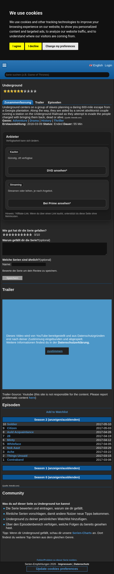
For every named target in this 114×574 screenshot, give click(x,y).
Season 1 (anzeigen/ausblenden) (57, 470)
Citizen (12, 430)
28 (8, 438)
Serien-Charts (82, 535)
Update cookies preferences (57, 571)
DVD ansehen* (57, 170)
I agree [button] (17, 46)
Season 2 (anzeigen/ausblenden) (57, 422)
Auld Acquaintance (20, 434)
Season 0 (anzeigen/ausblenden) (57, 479)
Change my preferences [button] (60, 46)
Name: (6, 266)
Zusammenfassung (17, 102)
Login (108, 65)
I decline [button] (33, 46)
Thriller (59, 120)
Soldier (12, 426)
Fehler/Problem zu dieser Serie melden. (57, 562)
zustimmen (55, 353)
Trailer (39, 102)
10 (30, 234)
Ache (10, 454)
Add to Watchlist (57, 414)
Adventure (20, 120)
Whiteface (14, 446)
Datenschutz (81, 566)
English (96, 65)
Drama (34, 120)
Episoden (54, 102)
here (32, 400)
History (46, 120)
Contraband (15, 462)
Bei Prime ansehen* (57, 203)
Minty (11, 442)
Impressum (65, 566)
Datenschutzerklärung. (74, 344)
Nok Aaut (13, 450)
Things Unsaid (17, 458)
